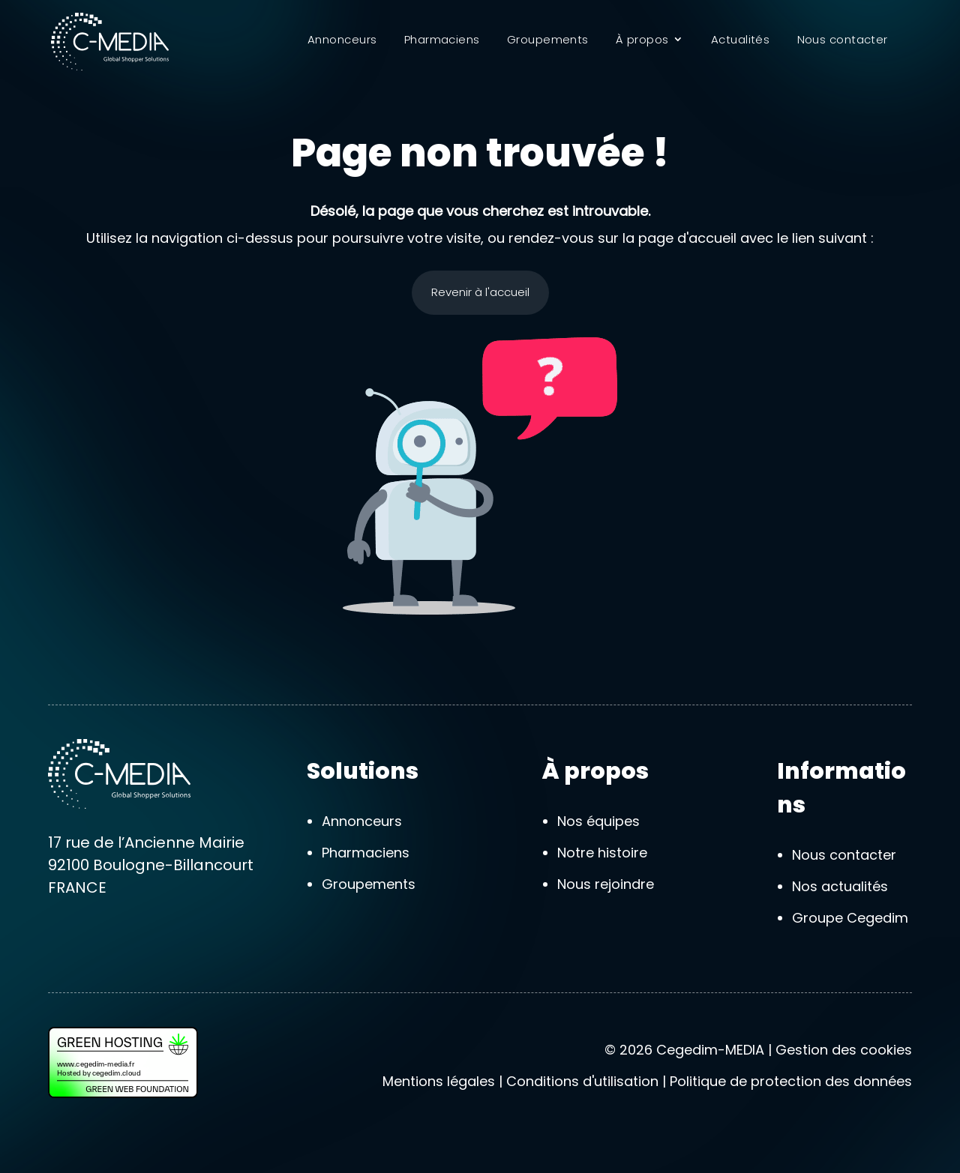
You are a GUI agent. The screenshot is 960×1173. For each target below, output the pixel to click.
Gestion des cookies (844, 1049)
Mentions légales (438, 1081)
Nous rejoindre (605, 884)
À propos (642, 40)
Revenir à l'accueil (480, 292)
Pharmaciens (442, 40)
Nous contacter (842, 40)
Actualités (740, 40)
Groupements (548, 40)
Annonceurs (342, 40)
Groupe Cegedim (850, 917)
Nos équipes (598, 821)
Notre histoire (602, 852)
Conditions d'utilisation (582, 1081)
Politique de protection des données (791, 1081)
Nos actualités (840, 886)
